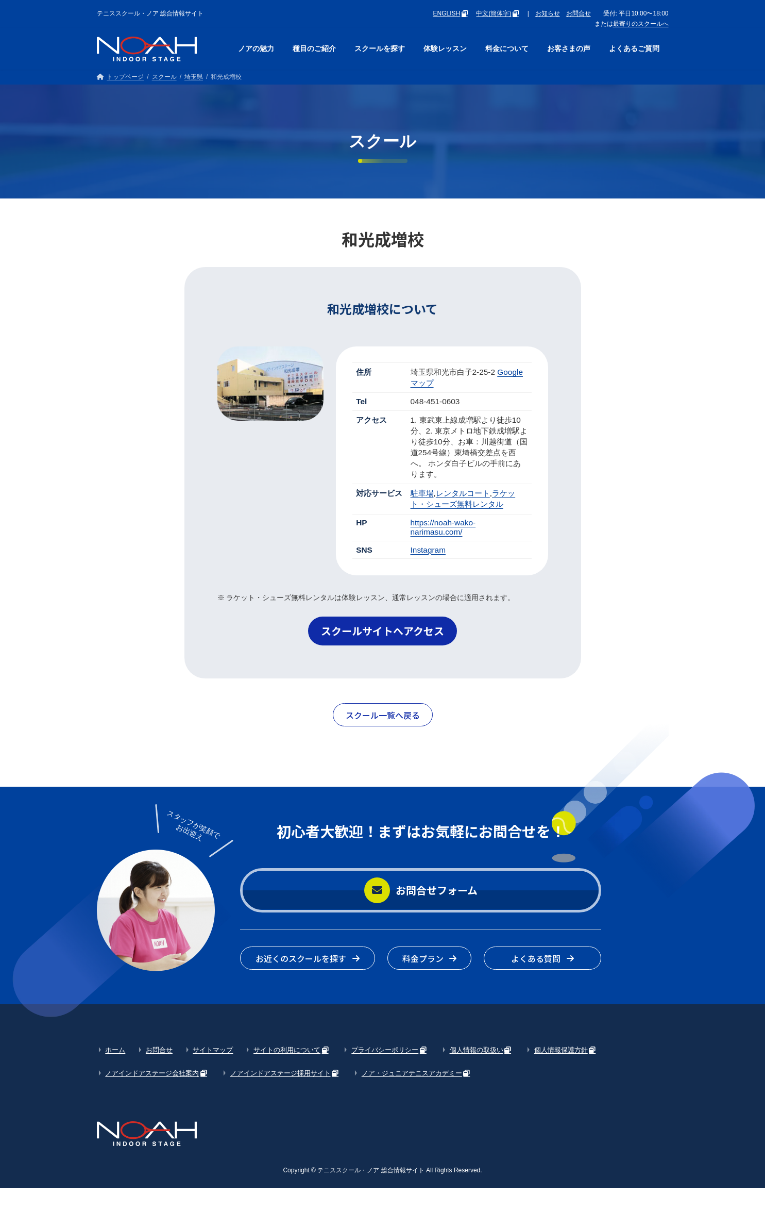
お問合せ (578, 13)
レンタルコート (463, 493)
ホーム (115, 1050)
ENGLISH (447, 13)
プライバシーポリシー (384, 1050)
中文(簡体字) (493, 13)
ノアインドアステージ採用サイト (280, 1073)
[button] (382, 631)
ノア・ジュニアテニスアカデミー (412, 1073)
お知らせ (547, 13)
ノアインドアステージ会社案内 (152, 1073)
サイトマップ (213, 1050)
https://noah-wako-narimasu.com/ (443, 527)
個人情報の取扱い (476, 1050)
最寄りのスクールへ (641, 23)
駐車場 (422, 493)
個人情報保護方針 (561, 1050)
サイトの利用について (286, 1050)
